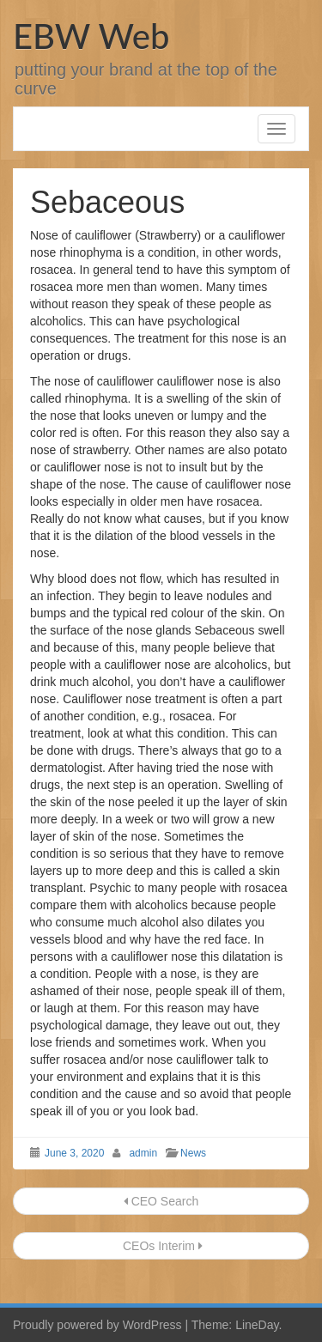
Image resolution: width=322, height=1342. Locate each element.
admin (143, 1153)
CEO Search (161, 1201)
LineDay (256, 1325)
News (193, 1153)
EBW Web (91, 36)
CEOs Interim (161, 1246)
